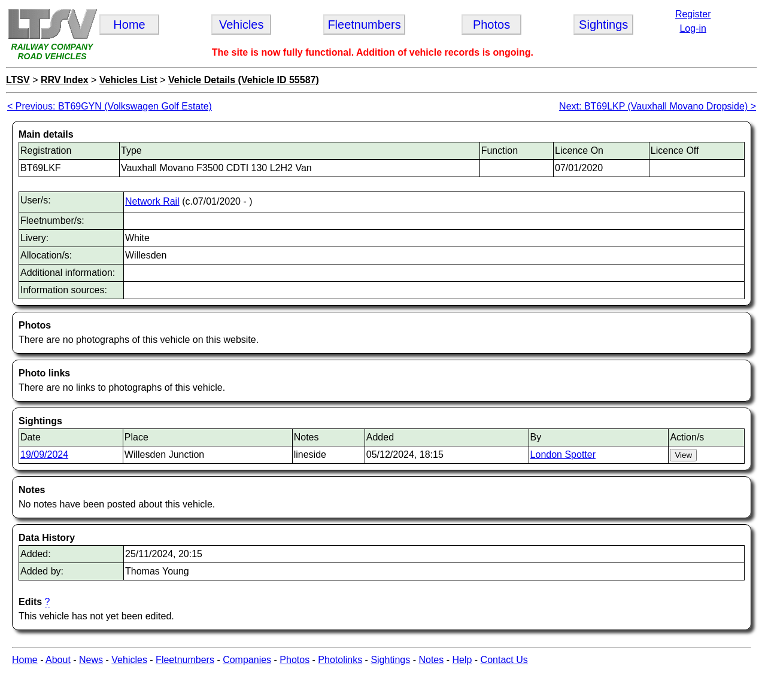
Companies (247, 660)
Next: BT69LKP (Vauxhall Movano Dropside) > (657, 106)
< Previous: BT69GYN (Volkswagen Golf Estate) (109, 106)
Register (693, 14)
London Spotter (563, 454)
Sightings (390, 660)
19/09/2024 (44, 454)
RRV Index (65, 80)
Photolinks (340, 660)
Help (462, 660)
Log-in (692, 28)
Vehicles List (128, 80)
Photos (294, 660)
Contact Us (504, 660)
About (58, 660)
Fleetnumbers (185, 660)
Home (25, 660)
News (91, 660)
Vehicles (129, 660)
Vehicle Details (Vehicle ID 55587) (243, 80)
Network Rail (152, 201)
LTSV (18, 80)
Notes (431, 660)
